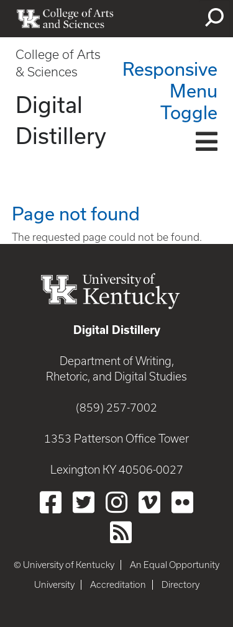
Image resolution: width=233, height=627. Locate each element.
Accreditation (118, 585)
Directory (180, 585)
